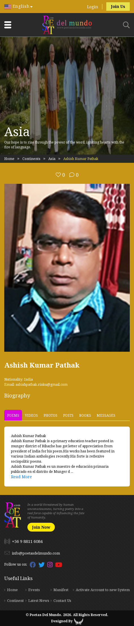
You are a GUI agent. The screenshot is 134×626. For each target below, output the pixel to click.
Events (34, 589)
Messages (106, 415)
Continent (15, 600)
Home (9, 158)
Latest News (38, 600)
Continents (31, 158)
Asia (51, 158)
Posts (68, 415)
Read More (21, 476)
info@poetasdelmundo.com (36, 553)
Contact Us (62, 600)
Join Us (118, 6)
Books (85, 415)
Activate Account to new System (103, 589)
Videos (31, 415)
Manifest (60, 589)
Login (92, 6)
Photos (50, 415)
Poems (13, 415)
